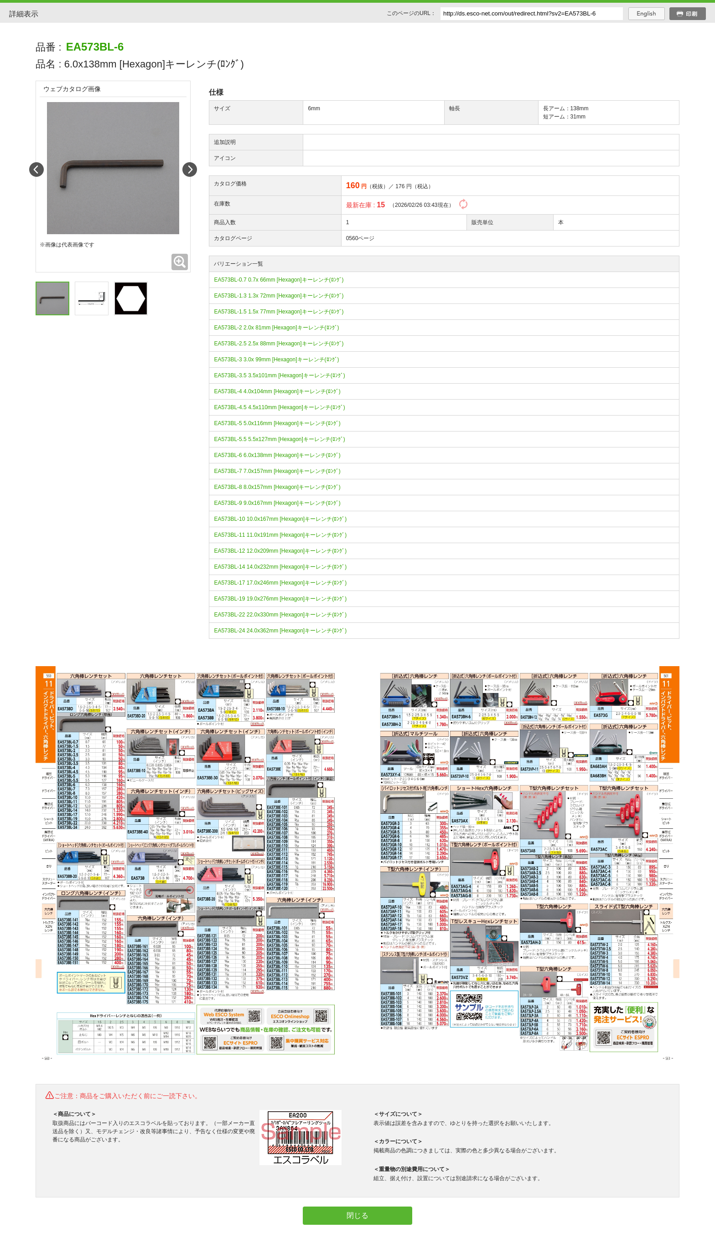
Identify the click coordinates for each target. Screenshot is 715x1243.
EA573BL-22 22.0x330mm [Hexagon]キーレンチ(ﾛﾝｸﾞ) (280, 614)
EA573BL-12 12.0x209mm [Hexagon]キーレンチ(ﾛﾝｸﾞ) (280, 551)
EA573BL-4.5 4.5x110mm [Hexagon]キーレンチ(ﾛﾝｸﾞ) (279, 407)
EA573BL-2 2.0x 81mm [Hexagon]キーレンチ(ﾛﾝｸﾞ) (276, 327)
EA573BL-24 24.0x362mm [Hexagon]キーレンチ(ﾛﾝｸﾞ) (280, 630)
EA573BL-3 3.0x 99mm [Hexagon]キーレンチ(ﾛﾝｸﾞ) (276, 359)
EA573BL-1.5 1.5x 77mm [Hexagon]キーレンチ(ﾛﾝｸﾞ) (278, 311)
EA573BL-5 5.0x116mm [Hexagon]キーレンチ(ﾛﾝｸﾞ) (277, 423)
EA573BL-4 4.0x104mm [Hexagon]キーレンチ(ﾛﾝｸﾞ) (277, 391)
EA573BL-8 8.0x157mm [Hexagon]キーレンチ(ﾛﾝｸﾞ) (277, 487)
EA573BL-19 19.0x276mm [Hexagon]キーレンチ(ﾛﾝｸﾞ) (280, 599)
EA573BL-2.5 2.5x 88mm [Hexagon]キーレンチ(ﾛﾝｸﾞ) (278, 343)
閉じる (357, 1215)
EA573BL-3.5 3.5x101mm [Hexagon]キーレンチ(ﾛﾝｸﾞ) (279, 375)
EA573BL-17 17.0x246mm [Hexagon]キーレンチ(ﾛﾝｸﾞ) (280, 583)
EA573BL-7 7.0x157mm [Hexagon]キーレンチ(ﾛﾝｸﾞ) (277, 471)
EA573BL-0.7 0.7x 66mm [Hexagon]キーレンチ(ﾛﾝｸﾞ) (278, 280)
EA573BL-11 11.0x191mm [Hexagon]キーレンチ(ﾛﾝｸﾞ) (280, 535)
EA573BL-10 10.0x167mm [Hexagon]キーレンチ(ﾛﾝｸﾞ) (280, 519)
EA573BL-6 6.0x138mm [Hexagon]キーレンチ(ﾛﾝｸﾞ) (277, 455)
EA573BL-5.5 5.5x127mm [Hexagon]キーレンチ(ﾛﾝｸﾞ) (279, 439)
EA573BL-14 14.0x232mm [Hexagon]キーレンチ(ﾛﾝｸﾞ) (280, 567)
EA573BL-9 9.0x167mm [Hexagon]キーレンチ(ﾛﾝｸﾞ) (277, 503)
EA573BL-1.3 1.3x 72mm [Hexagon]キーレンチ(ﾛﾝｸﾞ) (278, 296)
